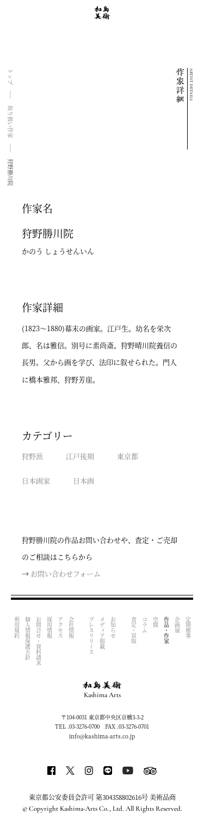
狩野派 (32, 456)
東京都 (127, 456)
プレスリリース (92, 636)
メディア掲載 (102, 633)
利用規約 (17, 627)
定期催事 (188, 627)
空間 (155, 622)
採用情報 (49, 627)
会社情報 (71, 627)
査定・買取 (133, 630)
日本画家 (36, 480)
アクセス (60, 627)
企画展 (177, 625)
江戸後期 (80, 456)
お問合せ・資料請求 (38, 641)
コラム (144, 625)
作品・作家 (166, 630)
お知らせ (113, 627)
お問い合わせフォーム (65, 573)
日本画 (83, 480)
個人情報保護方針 (27, 638)
